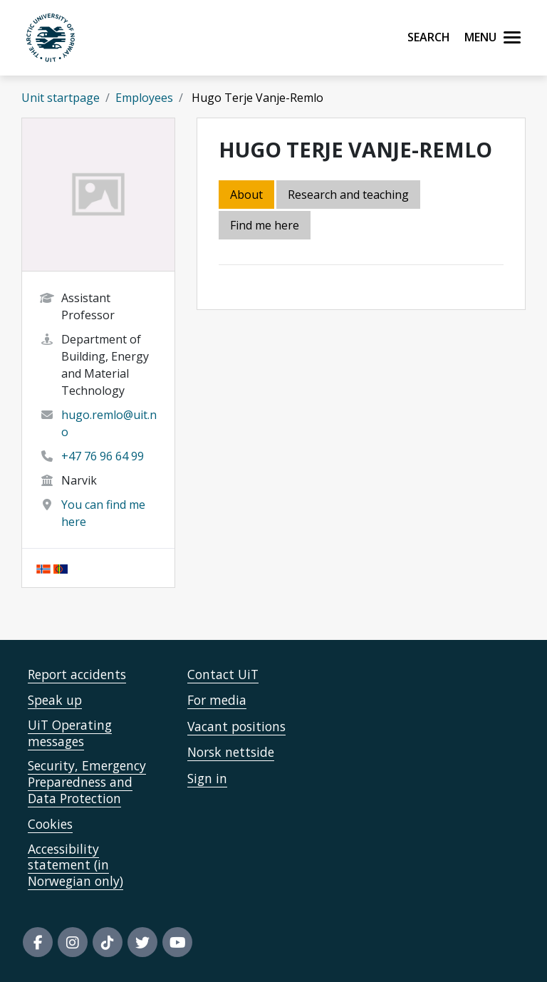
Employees (144, 97)
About (246, 194)
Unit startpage (60, 97)
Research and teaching (348, 194)
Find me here (264, 225)
